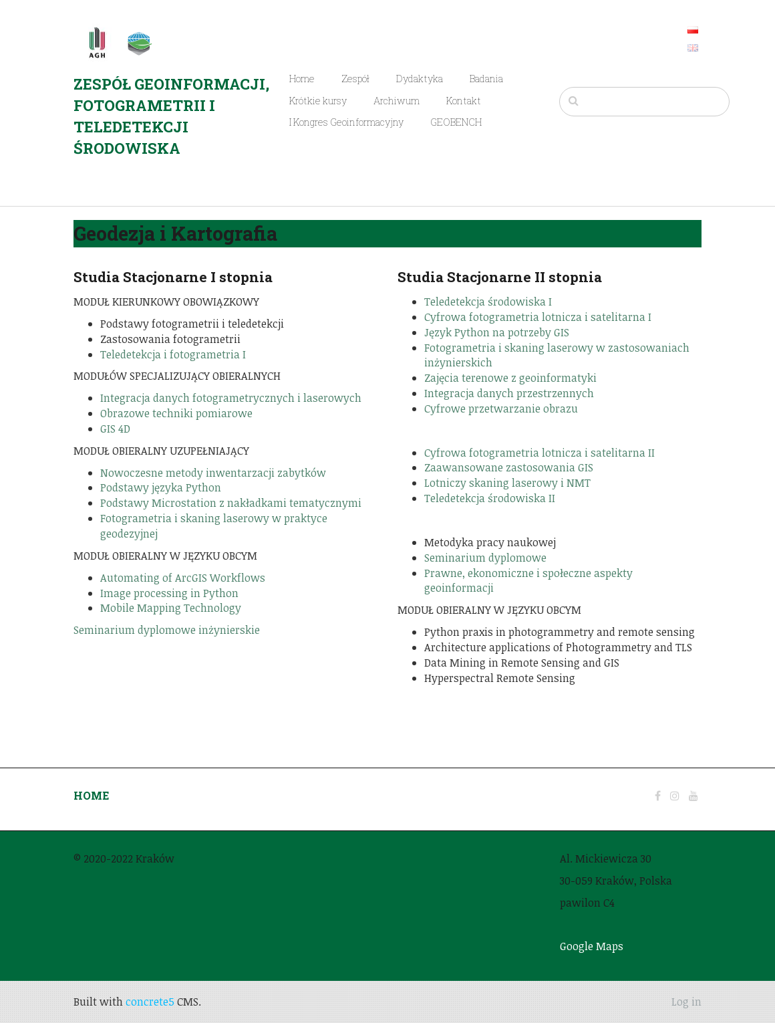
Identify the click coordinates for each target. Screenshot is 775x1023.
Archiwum (396, 100)
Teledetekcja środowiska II (489, 498)
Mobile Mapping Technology (170, 607)
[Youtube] (693, 795)
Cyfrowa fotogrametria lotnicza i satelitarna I (537, 317)
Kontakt (463, 100)
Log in (686, 1001)
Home (302, 78)
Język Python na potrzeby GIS (496, 332)
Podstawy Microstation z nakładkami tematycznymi (230, 502)
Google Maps (591, 946)
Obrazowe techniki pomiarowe (176, 413)
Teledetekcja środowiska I (488, 301)
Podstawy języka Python (160, 487)
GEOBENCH (456, 122)
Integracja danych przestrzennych (509, 393)
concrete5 (150, 1001)
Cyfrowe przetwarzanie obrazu (501, 408)
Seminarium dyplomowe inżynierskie (166, 629)
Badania (486, 78)
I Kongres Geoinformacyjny (346, 122)
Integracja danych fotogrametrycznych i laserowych (230, 397)
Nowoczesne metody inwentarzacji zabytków (213, 472)
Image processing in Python (169, 593)
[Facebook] (658, 795)
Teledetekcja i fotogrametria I (173, 354)
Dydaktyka (419, 78)
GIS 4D (115, 428)
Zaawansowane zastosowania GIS (508, 467)
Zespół (355, 78)
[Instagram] (674, 795)
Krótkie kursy (318, 100)
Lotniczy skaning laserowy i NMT (507, 482)
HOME (91, 795)
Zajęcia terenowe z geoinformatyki (510, 377)
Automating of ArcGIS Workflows (182, 577)
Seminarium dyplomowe (485, 557)
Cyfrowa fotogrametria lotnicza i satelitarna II (539, 452)
